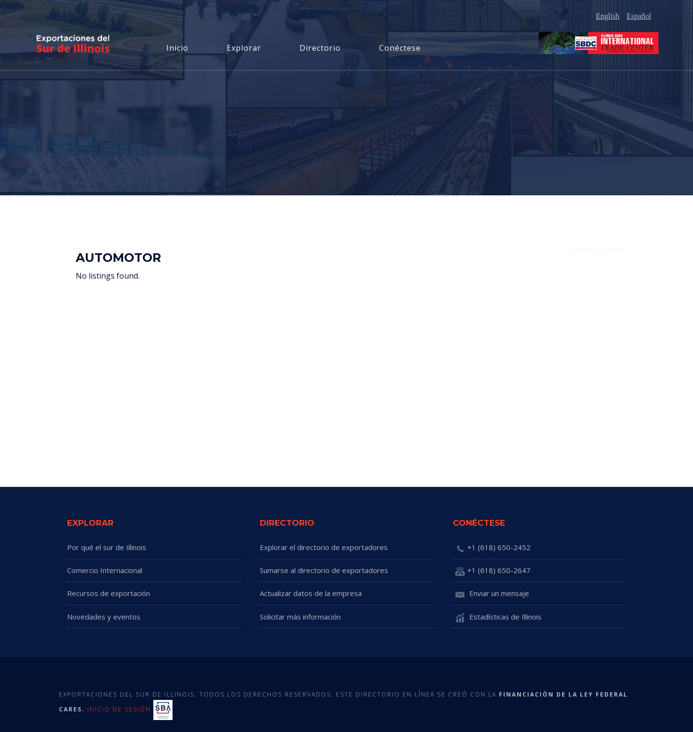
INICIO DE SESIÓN (119, 709)
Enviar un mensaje (491, 594)
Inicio (177, 48)
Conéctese (400, 48)
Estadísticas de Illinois (497, 617)
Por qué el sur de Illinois (106, 547)
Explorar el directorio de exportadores (324, 547)
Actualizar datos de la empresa (311, 593)
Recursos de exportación (108, 593)
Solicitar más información (300, 616)
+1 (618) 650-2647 (492, 571)
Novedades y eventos (103, 616)
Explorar (244, 48)
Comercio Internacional (104, 570)
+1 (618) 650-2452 (492, 548)
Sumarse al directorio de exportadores (324, 570)
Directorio (320, 48)
